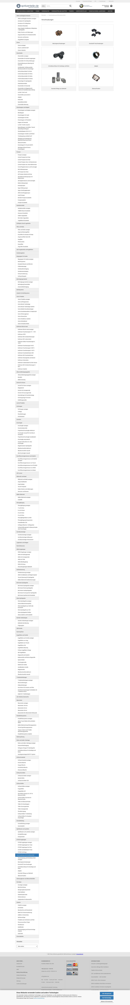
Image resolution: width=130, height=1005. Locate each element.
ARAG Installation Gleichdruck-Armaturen (101, 983)
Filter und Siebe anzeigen (24, 229)
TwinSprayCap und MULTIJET (25, 136)
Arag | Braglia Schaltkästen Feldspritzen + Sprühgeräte (27, 29)
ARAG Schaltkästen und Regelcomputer (27, 575)
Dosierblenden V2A (22, 522)
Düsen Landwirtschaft (23, 47)
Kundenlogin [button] (102, 1)
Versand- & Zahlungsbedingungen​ (99, 963)
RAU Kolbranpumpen (23, 169)
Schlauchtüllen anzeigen (24, 786)
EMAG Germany (21, 379)
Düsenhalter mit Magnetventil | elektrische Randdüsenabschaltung (26, 89)
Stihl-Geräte (19, 628)
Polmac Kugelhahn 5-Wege (24, 650)
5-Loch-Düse (21, 515)
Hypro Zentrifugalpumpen (24, 190)
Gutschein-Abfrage (87, 1)
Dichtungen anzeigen (23, 409)
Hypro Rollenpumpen (23, 188)
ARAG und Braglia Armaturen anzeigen (27, 18)
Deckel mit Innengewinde (24, 390)
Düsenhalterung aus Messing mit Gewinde (26, 64)
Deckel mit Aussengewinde (24, 392)
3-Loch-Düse (21, 512)
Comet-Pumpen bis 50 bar (24, 159)
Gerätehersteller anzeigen (24, 208)
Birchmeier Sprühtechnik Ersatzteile (26, 595)
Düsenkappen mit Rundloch (24, 120)
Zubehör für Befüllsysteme (23, 293)
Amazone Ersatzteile (23, 213)
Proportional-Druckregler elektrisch (26, 430)
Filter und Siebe (20, 226)
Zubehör (19, 902)
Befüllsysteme (20, 289)
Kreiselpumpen (21, 185)
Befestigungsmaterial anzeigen (25, 282)
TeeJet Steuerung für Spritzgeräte (26, 577)
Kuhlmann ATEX (22, 334)
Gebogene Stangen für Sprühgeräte (26, 748)
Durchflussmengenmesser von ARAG (27, 467)
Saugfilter (20, 239)
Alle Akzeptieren (106, 993)
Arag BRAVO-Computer (23, 39)
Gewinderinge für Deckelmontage (26, 395)
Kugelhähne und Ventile (22, 635)
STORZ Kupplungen (21, 839)
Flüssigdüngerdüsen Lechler (24, 517)
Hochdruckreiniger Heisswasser (25, 539)
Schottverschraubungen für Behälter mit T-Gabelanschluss (27, 690)
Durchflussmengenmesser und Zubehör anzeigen (27, 459)
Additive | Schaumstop (23, 915)
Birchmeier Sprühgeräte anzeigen (26, 585)
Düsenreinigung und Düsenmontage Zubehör (26, 930)
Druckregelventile (22, 662)
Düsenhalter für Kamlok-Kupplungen (26, 58)
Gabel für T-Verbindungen (24, 694)
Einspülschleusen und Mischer (25, 264)
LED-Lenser (19, 473)
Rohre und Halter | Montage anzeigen (26, 743)
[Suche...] (43, 5)
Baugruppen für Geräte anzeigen (25, 259)
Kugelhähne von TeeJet (23, 642)
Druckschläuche (22, 762)
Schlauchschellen (21, 772)
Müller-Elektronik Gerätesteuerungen (26, 579)
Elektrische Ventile (22, 664)
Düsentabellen (20, 936)
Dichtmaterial (21, 416)
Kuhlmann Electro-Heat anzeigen (26, 329)
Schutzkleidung (20, 820)
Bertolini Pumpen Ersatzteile (24, 197)
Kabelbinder (21, 927)
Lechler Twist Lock (22, 92)
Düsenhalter (45, 11)
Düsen (37, 11)
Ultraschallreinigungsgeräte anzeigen (27, 374)
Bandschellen (21, 778)
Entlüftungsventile (22, 400)
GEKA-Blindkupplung (23, 562)
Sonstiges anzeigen (22, 885)
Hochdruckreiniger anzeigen (24, 534)
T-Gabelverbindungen (22, 677)
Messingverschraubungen (24, 862)
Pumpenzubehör (22, 200)
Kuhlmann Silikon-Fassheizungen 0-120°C (26, 342)
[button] (95, 1)
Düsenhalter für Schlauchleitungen (26, 60)
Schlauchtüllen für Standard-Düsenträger (25, 817)
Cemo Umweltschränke (23, 323)
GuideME (20, 499)
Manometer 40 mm (22, 710)
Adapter (20, 97)
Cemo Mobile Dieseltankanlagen (25, 309)
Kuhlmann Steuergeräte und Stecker (26, 357)
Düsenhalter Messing (23, 104)
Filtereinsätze (21, 241)
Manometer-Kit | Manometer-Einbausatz (27, 712)
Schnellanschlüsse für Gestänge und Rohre (27, 751)
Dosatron (19, 419)
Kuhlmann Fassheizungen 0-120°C (26, 350)
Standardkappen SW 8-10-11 (25, 131)
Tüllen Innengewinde (23, 809)
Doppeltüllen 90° (22, 791)
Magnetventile (21, 669)
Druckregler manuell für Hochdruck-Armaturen (26, 433)
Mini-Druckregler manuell (24, 453)
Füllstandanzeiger (22, 266)
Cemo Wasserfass (22, 316)
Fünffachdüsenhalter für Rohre (25, 78)
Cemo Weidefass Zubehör (24, 318)
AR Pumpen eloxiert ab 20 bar (25, 174)
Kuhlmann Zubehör (22, 369)
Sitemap (19, 981)
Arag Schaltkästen (22, 481)
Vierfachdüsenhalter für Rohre (25, 76)
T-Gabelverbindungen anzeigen (25, 680)
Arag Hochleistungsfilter (23, 232)
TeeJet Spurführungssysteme (25, 727)
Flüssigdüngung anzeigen (24, 505)
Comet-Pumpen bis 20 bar (24, 157)
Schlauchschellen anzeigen (24, 775)
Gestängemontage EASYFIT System (26, 754)
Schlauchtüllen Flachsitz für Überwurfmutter (24, 798)
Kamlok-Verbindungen (22, 617)
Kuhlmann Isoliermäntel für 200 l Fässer (27, 362)
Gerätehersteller (81, 11)
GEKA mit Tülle (21, 559)
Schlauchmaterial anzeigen (24, 760)
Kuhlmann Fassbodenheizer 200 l (26, 353)
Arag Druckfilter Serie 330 (24, 237)
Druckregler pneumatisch (24, 439)
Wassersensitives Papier (24, 922)
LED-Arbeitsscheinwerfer (23, 696)
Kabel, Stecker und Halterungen (25, 32)
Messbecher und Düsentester (25, 910)
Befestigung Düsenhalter (24, 284)
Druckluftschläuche (22, 767)
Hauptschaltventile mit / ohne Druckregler (25, 442)
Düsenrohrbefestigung (23, 286)
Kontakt (78, 1)
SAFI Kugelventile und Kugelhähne (25, 249)
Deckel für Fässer (21, 382)
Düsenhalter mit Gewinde (24, 85)
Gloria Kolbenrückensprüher (24, 603)
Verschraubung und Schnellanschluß (25, 855)
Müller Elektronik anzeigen (24, 497)
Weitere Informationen (107, 1001)
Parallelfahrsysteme (21, 715)
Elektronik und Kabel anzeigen (25, 479)
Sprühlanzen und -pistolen (23, 829)
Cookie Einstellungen (22, 983)
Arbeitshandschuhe (22, 894)
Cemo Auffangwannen (23, 301)
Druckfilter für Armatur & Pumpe (25, 234)
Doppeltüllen (21, 788)
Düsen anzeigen (22, 45)
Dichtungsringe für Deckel (24, 397)
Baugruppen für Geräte (22, 256)
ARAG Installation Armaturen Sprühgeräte (101, 986)
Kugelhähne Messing (23, 647)
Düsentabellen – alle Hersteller (98, 977)
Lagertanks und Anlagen (22, 542)
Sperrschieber (21, 659)
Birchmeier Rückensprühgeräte (25, 588)
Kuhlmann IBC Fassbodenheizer (25, 355)
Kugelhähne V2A (22, 645)
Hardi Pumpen (21, 195)
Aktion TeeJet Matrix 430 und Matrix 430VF (26, 721)
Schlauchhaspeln (22, 276)
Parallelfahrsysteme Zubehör (25, 734)
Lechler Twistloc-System (24, 124)
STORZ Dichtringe (22, 852)
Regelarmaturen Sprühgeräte (25, 445)
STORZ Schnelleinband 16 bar (25, 849)
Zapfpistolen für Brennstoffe (25, 899)
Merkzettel (110, 1)
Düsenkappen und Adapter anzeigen (26, 110)
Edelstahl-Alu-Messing (23, 623)
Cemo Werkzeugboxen (23, 314)
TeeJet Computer (22, 486)
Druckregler (19, 422)
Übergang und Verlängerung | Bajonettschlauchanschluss (25, 139)
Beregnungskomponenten (24, 889)
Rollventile (20, 99)
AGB (18, 969)
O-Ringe (20, 411)
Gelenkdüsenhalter (22, 83)
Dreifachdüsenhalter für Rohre (25, 73)
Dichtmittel (20, 907)
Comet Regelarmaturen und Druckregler (27, 167)
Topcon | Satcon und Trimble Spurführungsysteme (25, 730)
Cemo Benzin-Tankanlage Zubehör (26, 306)
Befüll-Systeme (21, 261)
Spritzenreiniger (21, 917)
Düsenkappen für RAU (23, 117)
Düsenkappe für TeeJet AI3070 (25, 145)
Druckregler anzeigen (23, 425)
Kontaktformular (20, 966)
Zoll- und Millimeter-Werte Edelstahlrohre (101, 973)
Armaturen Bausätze (23, 25)
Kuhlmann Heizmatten (23, 360)
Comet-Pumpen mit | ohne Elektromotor (27, 164)
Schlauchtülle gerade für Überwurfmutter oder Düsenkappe (27, 528)
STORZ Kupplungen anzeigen (25, 842)
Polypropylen (21, 625)
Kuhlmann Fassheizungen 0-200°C (26, 348)
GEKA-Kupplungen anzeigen (24, 552)
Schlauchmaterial (21, 757)
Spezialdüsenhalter (22, 102)
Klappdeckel (21, 387)
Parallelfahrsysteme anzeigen (25, 718)
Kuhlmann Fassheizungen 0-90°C (26, 345)
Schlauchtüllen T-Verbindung (25, 813)
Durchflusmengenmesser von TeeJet (27, 463)
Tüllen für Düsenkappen (23, 804)
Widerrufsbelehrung (21, 975)
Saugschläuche (21, 765)
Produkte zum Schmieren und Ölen (26, 919)
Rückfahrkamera (21, 546)
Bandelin (20, 377)
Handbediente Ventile (23, 667)
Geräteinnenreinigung (23, 271)
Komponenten (21, 836)
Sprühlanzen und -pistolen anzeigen (26, 831)
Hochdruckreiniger (21, 531)
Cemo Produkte (20, 296)
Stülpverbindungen (22, 685)
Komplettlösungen (22, 834)
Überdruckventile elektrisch (24, 448)
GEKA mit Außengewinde (24, 554)
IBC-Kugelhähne (22, 652)
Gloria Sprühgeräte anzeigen (24, 601)
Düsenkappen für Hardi (23, 115)
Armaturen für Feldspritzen (24, 23)
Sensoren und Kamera (23, 37)
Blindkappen (21, 112)
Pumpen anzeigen (22, 154)
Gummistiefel (21, 826)
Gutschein (20, 933)
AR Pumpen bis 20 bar (23, 171)
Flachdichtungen (22, 414)
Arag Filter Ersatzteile (23, 246)
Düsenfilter (20, 244)
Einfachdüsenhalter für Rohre (25, 71)
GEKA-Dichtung (21, 564)
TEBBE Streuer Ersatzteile (24, 210)
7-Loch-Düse (21, 508)
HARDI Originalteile (22, 215)
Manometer (19, 700)
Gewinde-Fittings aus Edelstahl (25, 873)
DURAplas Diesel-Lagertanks (97, 11)
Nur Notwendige (106, 997)
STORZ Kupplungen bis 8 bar (25, 847)
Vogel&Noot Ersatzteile (23, 220)
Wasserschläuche (22, 770)
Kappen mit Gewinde (23, 122)
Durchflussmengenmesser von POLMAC (27, 465)
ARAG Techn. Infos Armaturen (98, 980)
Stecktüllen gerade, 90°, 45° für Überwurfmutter (25, 794)
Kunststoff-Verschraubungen (25, 864)
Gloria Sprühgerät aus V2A (24, 610)
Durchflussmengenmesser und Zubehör (26, 456)
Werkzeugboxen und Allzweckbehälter (26, 878)
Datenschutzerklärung (39, 998)
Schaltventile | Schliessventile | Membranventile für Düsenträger (25, 68)
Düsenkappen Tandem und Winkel (26, 133)
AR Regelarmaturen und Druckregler (26, 180)
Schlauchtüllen (20, 783)
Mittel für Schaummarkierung (25, 912)
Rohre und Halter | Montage (23, 740)
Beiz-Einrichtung (22, 887)
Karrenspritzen (20, 631)
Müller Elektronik (21, 494)
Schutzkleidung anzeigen (24, 823)
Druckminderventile (22, 428)
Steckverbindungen (22, 682)
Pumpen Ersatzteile (22, 202)
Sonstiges (19, 882)
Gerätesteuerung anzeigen (24, 572)
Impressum (19, 963)
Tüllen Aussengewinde (23, 806)
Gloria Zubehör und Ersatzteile (25, 614)
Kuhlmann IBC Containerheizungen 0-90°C (27, 365)
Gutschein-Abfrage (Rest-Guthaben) (100, 967)
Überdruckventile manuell (24, 450)
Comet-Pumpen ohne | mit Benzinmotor (27, 162)
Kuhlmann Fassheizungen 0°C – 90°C (27, 331)
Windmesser (21, 924)
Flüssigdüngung (20, 502)
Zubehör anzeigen (22, 905)
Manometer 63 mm (22, 708)
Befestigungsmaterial (22, 279)
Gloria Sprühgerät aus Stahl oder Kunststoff (25, 606)
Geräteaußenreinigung (23, 269)
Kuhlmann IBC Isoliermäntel (24, 339)
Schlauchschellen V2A (23, 780)
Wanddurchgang (22, 811)
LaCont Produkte (21, 403)
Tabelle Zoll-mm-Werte (96, 970)
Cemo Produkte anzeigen (24, 299)
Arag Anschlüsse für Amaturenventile (27, 34)
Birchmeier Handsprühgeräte (25, 590)
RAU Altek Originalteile (23, 218)
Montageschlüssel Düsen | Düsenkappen (24, 148)
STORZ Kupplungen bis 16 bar (25, 845)
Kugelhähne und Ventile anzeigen (26, 638)
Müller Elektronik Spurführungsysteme (27, 725)
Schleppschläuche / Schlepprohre (26, 525)
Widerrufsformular (21, 978)
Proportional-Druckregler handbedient (27, 437)
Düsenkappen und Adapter (59, 11)
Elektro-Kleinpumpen (23, 183)
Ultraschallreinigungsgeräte (23, 372)
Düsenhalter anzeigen (23, 56)
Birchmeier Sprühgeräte (22, 582)
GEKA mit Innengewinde (23, 557)
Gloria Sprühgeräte (21, 598)
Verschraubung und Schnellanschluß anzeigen (27, 858)
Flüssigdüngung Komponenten (25, 520)
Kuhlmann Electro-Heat (22, 326)
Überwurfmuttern (22, 142)
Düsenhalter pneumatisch (24, 94)
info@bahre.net (45, 976)
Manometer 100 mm (23, 705)
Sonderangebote (21, 253)
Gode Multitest (21, 892)
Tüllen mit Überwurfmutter (24, 801)
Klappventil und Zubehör (23, 655)
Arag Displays (21, 484)
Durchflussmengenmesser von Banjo (27, 470)
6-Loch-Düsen (21, 510)
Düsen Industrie (22, 50)
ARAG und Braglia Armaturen (25, 11)
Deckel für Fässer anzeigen (24, 385)
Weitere (110, 11)
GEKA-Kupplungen (21, 549)
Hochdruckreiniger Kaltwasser (25, 537)
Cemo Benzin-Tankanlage (24, 304)
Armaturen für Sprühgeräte (24, 21)
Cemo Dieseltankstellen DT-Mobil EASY (27, 311)
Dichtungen (19, 406)
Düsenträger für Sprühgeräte (25, 81)
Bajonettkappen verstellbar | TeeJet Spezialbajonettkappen (26, 128)
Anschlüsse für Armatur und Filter (26, 687)
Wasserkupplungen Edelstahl (25, 566)
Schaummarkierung (22, 273)
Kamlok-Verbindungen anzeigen (25, 620)
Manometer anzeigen (23, 703)
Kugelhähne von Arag (23, 640)
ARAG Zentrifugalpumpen (24, 192)
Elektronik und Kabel (21, 476)
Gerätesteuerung (21, 569)
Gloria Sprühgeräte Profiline (24, 612)
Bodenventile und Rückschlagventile (26, 657)
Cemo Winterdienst (22, 321)
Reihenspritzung (20, 736)
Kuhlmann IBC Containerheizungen (26, 336)
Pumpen (71, 11)
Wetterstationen (22, 897)
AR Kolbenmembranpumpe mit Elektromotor (25, 177)
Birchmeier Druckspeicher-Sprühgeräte (27, 592)
